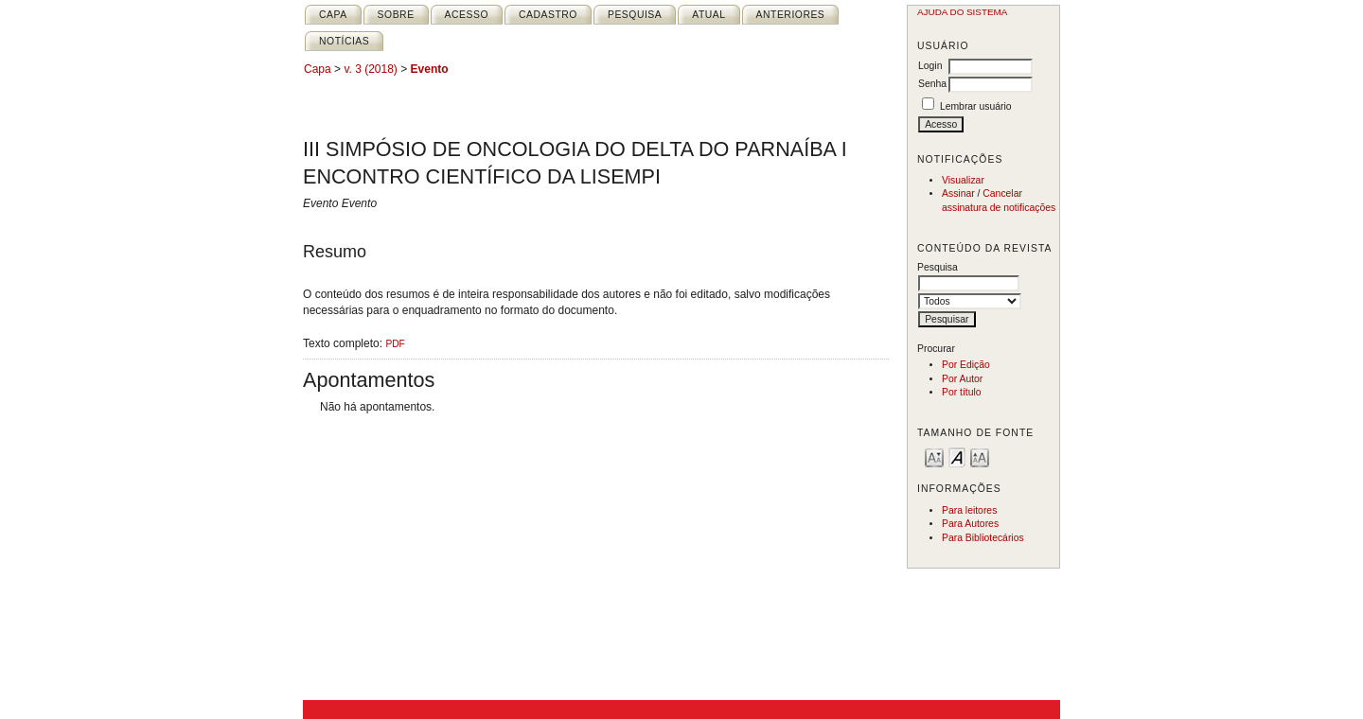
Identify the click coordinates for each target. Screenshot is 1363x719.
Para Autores (970, 523)
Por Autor (962, 379)
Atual (708, 14)
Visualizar (963, 180)
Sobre (396, 14)
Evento (430, 69)
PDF (394, 344)
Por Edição (966, 365)
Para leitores (969, 510)
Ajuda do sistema (962, 12)
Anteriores (790, 14)
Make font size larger (979, 456)
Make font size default (956, 456)
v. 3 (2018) (370, 69)
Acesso (466, 14)
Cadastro (548, 14)
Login (930, 66)
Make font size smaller (934, 456)
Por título (962, 392)
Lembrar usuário (976, 106)
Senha (932, 84)
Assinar (958, 193)
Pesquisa (635, 14)
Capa (333, 14)
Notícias (344, 41)
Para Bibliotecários (983, 538)
